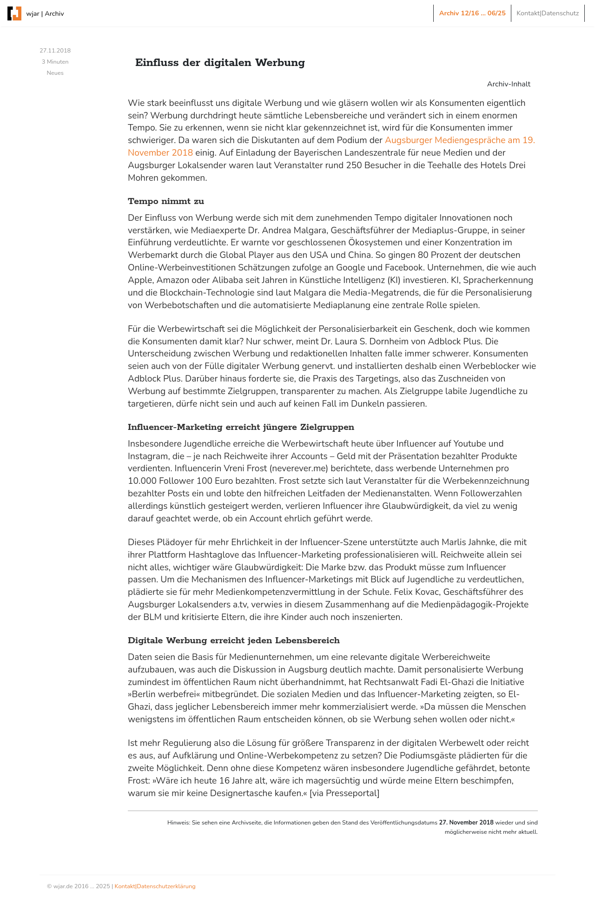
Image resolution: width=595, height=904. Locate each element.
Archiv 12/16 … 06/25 (472, 13)
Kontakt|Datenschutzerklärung (155, 886)
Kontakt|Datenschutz (547, 13)
